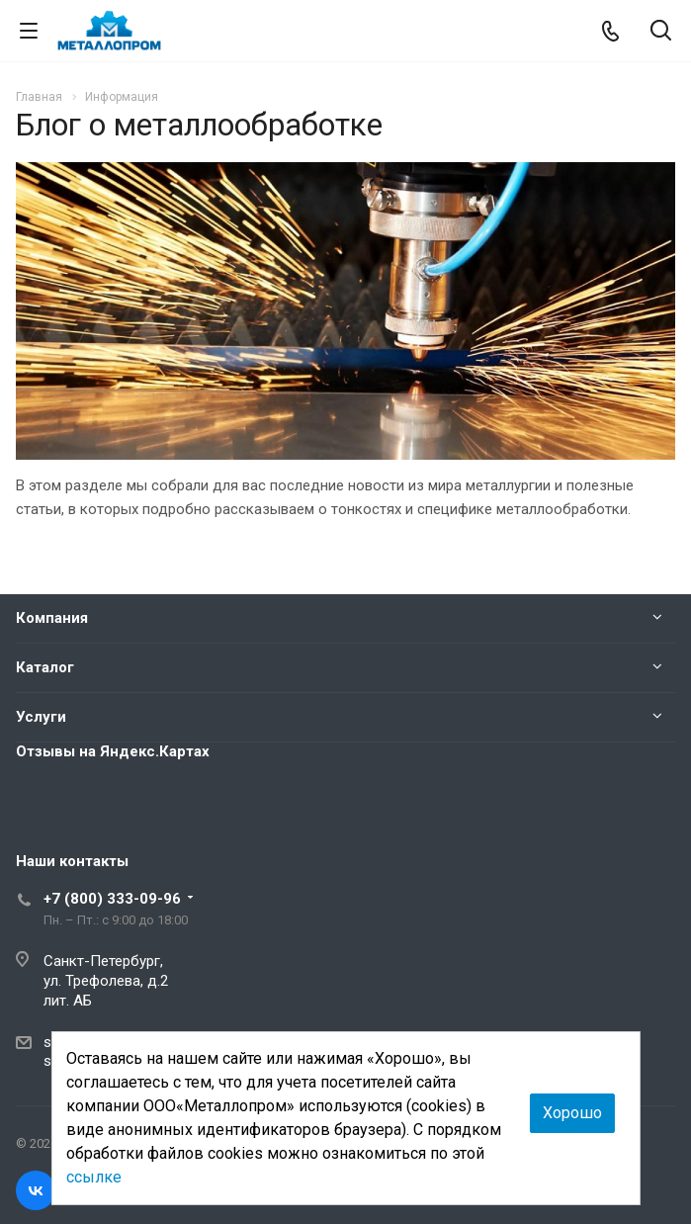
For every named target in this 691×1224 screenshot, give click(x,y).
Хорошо (572, 1112)
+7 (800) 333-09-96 (112, 899)
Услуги (41, 717)
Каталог (45, 667)
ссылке (94, 1177)
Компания (52, 618)
